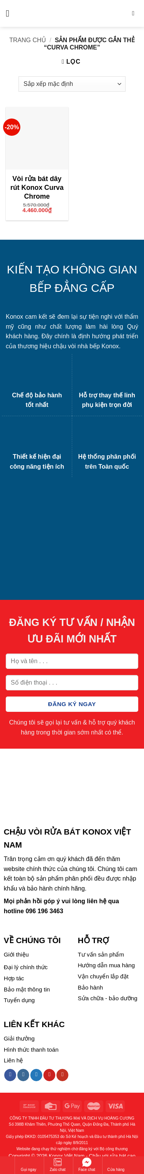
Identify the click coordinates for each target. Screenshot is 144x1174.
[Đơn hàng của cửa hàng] (71, 84)
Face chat (86, 1165)
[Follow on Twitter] (36, 1075)
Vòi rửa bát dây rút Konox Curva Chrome (36, 187)
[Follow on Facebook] (10, 1075)
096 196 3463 (44, 911)
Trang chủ (27, 40)
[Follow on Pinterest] (49, 1075)
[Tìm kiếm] (135, 13)
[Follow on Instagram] (23, 1075)
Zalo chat (58, 1165)
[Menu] (10, 13)
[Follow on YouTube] (62, 1075)
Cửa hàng (115, 1165)
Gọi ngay (28, 1165)
